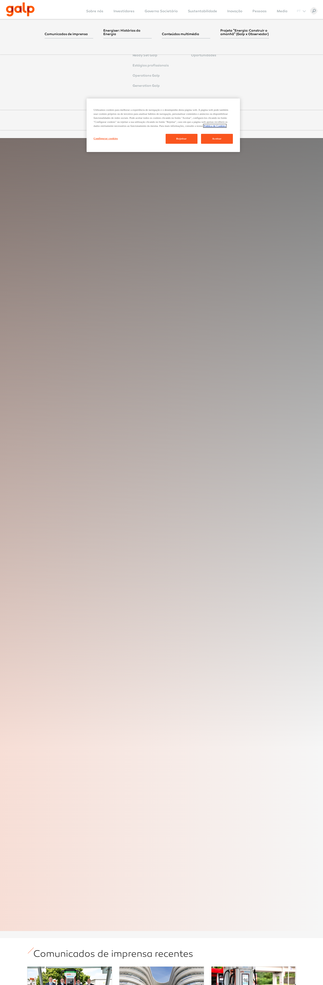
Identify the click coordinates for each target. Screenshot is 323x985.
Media (282, 11)
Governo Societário (161, 11)
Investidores (123, 11)
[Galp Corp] (20, 9)
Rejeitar (181, 138)
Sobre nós (94, 11)
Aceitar (217, 138)
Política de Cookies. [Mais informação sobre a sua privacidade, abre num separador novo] (215, 125)
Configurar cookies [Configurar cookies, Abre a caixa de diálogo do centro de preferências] (106, 138)
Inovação (234, 11)
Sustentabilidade (202, 11)
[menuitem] (94, 14)
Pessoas (259, 11)
